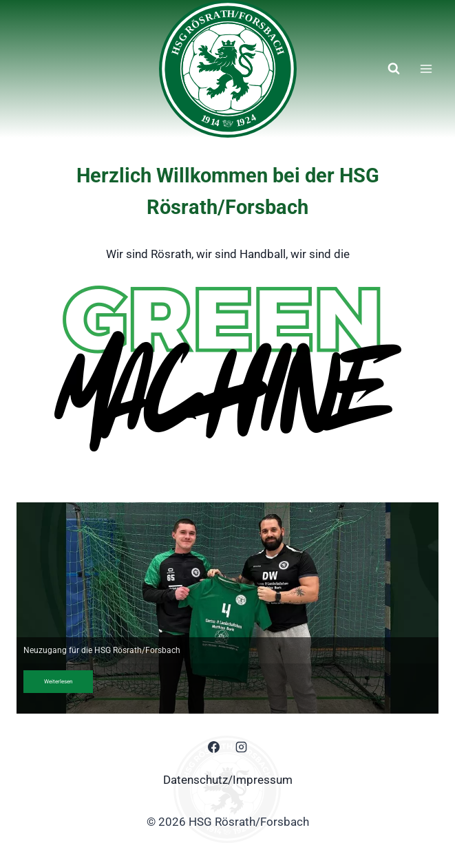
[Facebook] (214, 747)
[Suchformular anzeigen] (393, 68)
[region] (227, 608)
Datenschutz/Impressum (228, 780)
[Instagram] (241, 747)
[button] (227, 608)
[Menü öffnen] (425, 68)
